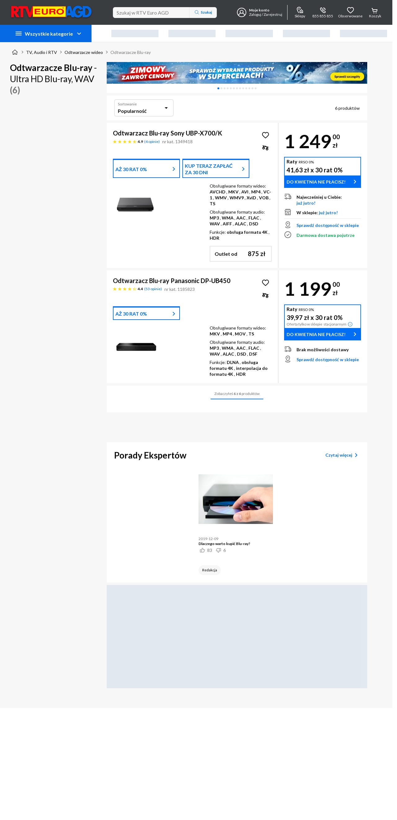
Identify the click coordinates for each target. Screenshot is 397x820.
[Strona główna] (15, 52)
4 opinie (151, 141)
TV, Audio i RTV (41, 52)
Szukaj (203, 12)
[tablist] (237, 88)
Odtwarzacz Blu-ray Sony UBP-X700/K (167, 133)
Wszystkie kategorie (49, 33)
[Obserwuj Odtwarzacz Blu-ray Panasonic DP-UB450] (265, 283)
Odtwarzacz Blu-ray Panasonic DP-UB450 (171, 280)
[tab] (218, 88)
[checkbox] (265, 147)
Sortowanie (127, 104)
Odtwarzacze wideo (84, 52)
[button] (241, 254)
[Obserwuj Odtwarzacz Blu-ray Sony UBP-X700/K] (265, 135)
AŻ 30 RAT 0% (131, 169)
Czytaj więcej (342, 455)
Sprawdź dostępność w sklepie (328, 225)
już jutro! (306, 203)
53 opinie (153, 288)
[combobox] (144, 108)
